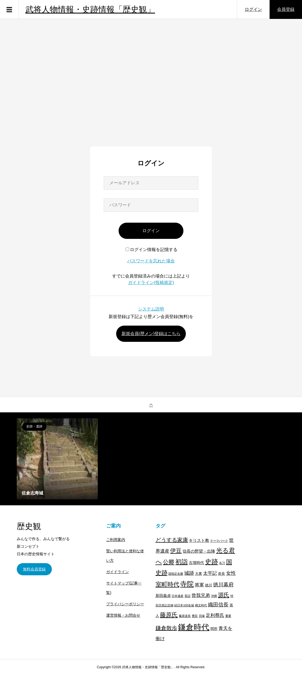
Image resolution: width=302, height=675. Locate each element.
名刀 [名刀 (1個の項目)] (222, 562)
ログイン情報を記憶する (151, 249)
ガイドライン (117, 572)
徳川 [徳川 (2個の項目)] (208, 585)
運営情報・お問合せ (123, 615)
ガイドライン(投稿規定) (151, 282)
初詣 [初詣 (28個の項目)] (181, 561)
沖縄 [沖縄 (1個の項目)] (214, 595)
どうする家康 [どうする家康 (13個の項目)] (172, 540)
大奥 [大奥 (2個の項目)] (198, 574)
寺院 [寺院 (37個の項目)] (187, 584)
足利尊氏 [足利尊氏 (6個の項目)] (215, 615)
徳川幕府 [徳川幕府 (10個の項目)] (223, 584)
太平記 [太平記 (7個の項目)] (210, 573)
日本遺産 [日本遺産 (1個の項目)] (177, 595)
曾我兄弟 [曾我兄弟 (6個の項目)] (201, 595)
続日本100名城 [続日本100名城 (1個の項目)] (184, 605)
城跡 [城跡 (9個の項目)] (189, 573)
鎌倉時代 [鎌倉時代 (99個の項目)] (193, 627)
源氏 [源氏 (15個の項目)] (223, 595)
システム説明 (151, 309)
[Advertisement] (151, 91)
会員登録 (285, 9)
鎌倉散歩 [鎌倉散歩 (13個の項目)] (166, 628)
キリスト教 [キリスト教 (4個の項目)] (199, 540)
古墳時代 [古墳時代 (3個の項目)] (196, 562)
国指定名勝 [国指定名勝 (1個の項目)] (175, 573)
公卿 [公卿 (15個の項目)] (168, 562)
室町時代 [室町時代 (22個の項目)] (167, 584)
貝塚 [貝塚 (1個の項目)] (202, 615)
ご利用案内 (115, 539)
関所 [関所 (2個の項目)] (213, 629)
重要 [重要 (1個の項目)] (228, 615)
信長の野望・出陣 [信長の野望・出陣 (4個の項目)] (199, 551)
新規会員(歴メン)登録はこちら (151, 333)
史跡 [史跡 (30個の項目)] (211, 561)
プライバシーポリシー (125, 604)
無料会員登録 (34, 569)
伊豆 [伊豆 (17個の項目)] (176, 550)
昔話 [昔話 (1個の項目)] (187, 595)
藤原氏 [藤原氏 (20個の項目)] (169, 614)
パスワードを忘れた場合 (151, 261)
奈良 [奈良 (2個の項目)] (221, 574)
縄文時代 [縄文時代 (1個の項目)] (201, 605)
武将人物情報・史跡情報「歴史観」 (90, 9)
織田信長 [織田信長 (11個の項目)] (218, 604)
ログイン (253, 9)
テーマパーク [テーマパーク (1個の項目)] (219, 540)
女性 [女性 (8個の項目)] (231, 573)
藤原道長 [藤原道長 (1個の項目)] (185, 615)
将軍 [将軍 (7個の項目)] (199, 584)
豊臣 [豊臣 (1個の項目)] (195, 615)
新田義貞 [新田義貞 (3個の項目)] (163, 595)
